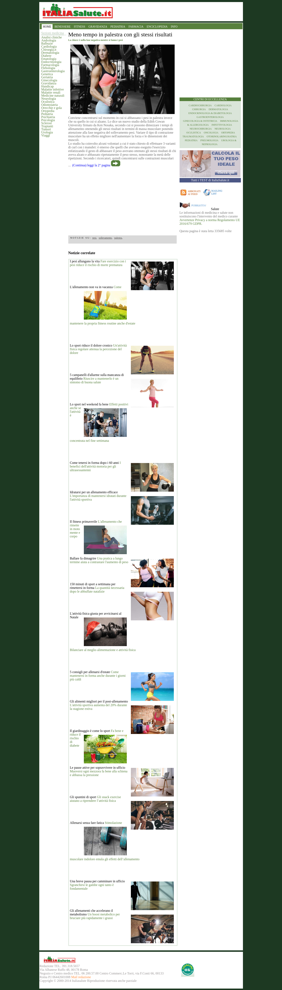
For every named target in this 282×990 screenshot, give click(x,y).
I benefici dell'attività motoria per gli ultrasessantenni (95, 466)
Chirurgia (199, 109)
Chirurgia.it (48, 49)
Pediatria (47, 114)
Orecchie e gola (51, 108)
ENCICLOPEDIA (157, 26)
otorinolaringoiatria (222, 136)
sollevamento (105, 237)
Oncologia (211, 132)
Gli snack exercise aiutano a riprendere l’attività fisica (95, 798)
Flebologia (48, 68)
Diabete (46, 55)
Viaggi (45, 135)
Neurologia (48, 98)
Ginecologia (49, 80)
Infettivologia (222, 124)
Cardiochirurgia (200, 105)
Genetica (47, 74)
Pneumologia (209, 140)
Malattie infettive (52, 89)
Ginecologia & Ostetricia (200, 121)
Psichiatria (48, 117)
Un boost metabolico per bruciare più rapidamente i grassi (95, 916)
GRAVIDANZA (98, 26)
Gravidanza (48, 83)
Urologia (47, 132)
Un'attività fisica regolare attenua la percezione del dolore (98, 349)
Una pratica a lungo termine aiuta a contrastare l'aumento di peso (99, 560)
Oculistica (48, 101)
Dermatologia (50, 52)
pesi (94, 237)
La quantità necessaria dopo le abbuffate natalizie (97, 589)
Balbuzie (47, 43)
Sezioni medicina (52, 33)
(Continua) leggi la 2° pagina (91, 165)
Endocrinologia (51, 62)
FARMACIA (135, 26)
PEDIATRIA (117, 26)
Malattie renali (51, 92)
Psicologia (48, 120)
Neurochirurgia (201, 128)
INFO (174, 26)
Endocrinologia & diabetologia (210, 113)
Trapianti (47, 126)
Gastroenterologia (53, 71)
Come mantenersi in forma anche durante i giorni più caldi (98, 675)
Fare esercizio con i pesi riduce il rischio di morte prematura (98, 263)
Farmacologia (50, 65)
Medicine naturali (52, 95)
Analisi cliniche (51, 37)
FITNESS (79, 26)
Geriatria (47, 77)
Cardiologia (49, 46)
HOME (47, 26)
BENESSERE (63, 26)
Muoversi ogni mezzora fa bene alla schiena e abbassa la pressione (99, 773)
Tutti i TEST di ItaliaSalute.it (210, 180)
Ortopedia (47, 111)
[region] (122, 200)
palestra (118, 237)
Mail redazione (81, 977)
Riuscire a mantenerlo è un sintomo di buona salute (94, 380)
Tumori (46, 129)
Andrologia (48, 40)
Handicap (47, 86)
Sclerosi (46, 123)
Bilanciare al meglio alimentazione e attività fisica (103, 650)
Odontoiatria (49, 104)
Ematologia (48, 58)
